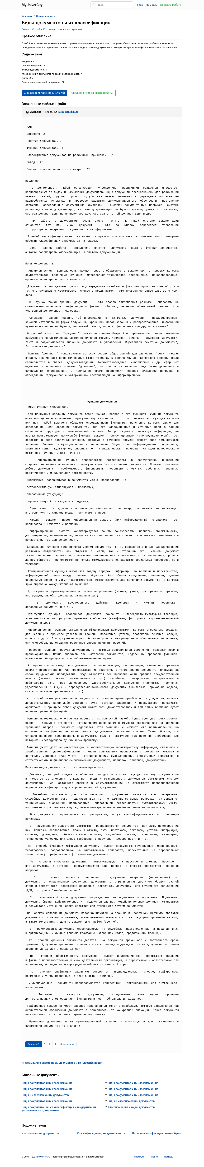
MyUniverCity (43, 1156)
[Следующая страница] (67, 1044)
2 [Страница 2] (44, 1044)
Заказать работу (170, 4)
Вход (140, 4)
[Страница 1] (33, 1044)
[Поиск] (112, 4)
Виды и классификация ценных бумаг (157, 1133)
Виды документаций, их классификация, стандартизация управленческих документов (59, 1109)
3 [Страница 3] (49, 1044)
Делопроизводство (46, 16)
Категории (27, 16)
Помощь (151, 4)
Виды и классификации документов (45, 1095)
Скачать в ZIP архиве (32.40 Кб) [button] (44, 92)
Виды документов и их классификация (47, 1083)
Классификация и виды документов (131, 1107)
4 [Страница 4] (55, 1044)
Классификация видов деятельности (101, 1133)
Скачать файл (68, 111)
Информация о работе (62, 1062)
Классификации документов (40, 1133)
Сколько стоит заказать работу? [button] (92, 92)
